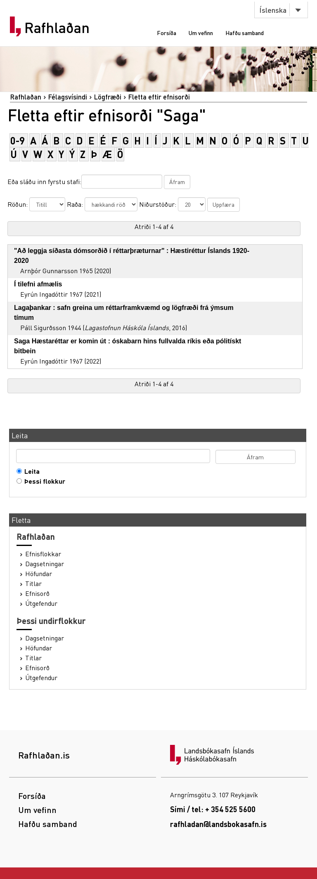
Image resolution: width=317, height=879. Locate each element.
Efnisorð (37, 593)
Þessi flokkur (43, 481)
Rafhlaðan (57, 27)
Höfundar (38, 573)
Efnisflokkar (43, 554)
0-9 (17, 140)
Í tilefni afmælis (38, 284)
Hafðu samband (244, 32)
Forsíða (166, 32)
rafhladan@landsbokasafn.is (218, 824)
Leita (30, 471)
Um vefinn (201, 32)
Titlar (33, 583)
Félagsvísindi (67, 96)
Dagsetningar (44, 564)
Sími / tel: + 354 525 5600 (212, 809)
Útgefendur (41, 603)
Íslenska (272, 9)
